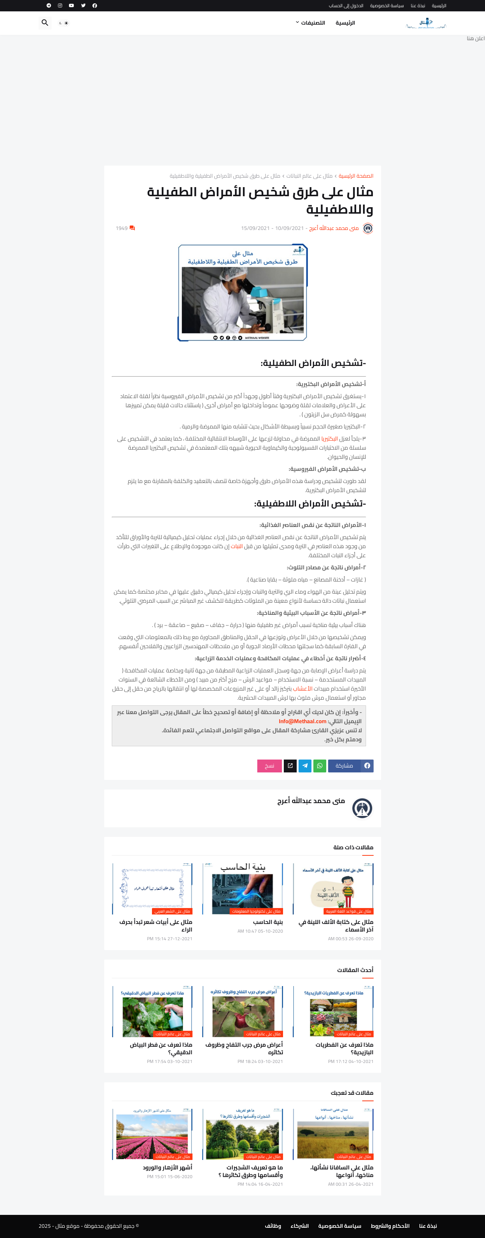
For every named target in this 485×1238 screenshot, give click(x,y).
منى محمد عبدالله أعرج (334, 228)
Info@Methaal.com (303, 721)
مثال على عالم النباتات (309, 176)
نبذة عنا (418, 5)
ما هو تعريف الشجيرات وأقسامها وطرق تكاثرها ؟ (251, 1171)
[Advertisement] (242, 99)
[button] (63, 23)
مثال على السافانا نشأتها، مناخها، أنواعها (342, 1171)
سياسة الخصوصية (387, 5)
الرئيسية (439, 5)
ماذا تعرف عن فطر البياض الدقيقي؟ (161, 1049)
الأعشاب (303, 688)
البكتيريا (330, 438)
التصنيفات (313, 23)
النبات (237, 546)
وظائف (273, 1226)
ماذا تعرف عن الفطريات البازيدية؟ (345, 1049)
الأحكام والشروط (390, 1226)
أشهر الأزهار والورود (167, 1167)
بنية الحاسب (268, 922)
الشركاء (300, 1226)
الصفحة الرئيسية (356, 176)
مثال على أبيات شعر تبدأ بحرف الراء (155, 926)
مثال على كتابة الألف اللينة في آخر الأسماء (336, 926)
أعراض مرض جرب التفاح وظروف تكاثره (244, 1049)
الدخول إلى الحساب (346, 5)
